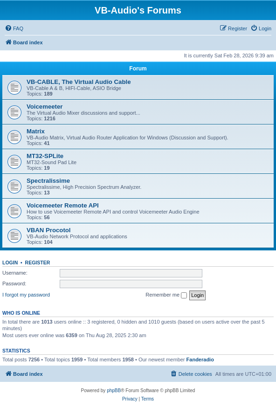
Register (37, 262)
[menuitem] (14, 28)
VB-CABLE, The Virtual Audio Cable (79, 81)
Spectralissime (48, 180)
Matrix (36, 131)
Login (10, 262)
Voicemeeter (44, 106)
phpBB (114, 390)
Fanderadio (200, 359)
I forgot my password (26, 294)
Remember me (166, 295)
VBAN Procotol (49, 230)
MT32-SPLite (45, 155)
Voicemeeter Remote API (63, 205)
